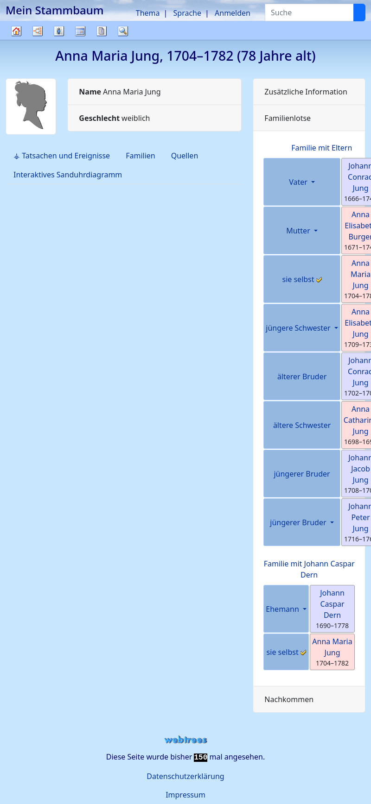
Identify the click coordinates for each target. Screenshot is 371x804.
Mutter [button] (299, 231)
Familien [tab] (140, 156)
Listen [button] (59, 31)
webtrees (185, 740)
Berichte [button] (101, 31)
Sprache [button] (187, 13)
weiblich (114, 118)
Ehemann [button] (283, 609)
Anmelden (232, 13)
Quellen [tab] (184, 156)
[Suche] (359, 12)
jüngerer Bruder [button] (299, 522)
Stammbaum (16, 39)
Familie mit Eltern (321, 148)
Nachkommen (288, 699)
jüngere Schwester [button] (299, 328)
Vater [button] (299, 182)
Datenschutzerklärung (185, 776)
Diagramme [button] (37, 31)
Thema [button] (148, 13)
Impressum (185, 795)
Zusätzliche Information (305, 92)
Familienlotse (287, 118)
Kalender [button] (80, 31)
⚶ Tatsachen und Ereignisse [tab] (61, 156)
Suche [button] (123, 31)
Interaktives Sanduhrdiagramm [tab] (67, 175)
